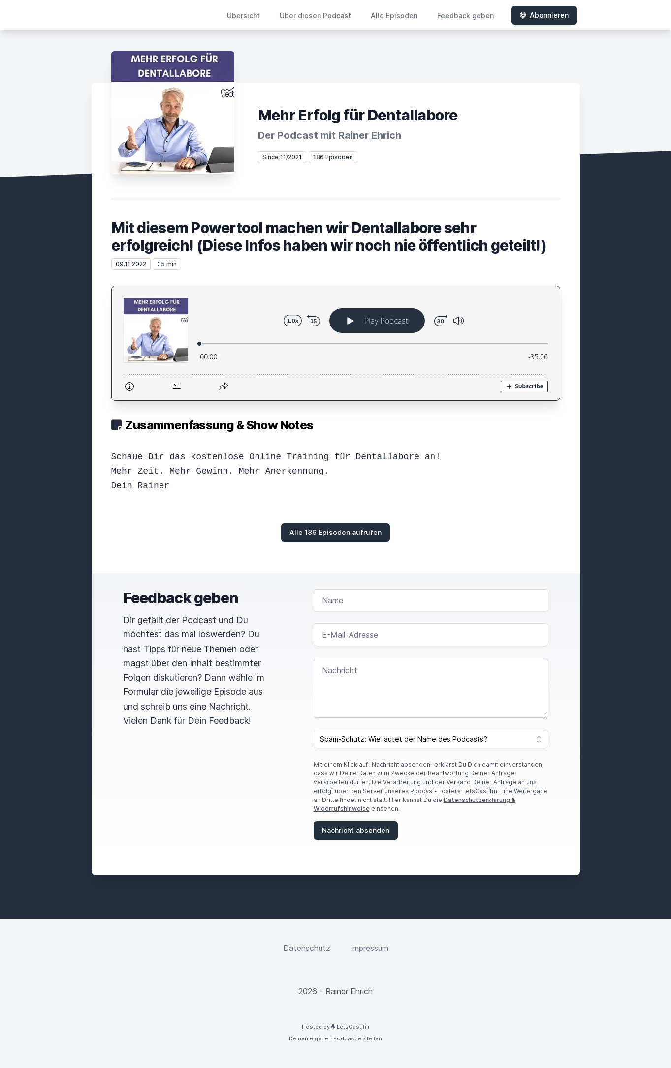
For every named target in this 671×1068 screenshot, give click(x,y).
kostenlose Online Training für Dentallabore (305, 457)
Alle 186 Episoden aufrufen (335, 532)
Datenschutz (306, 948)
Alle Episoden (394, 15)
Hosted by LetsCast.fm (335, 1026)
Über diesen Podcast (315, 15)
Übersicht (243, 15)
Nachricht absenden (355, 830)
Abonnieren (544, 15)
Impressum (369, 948)
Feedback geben (465, 15)
